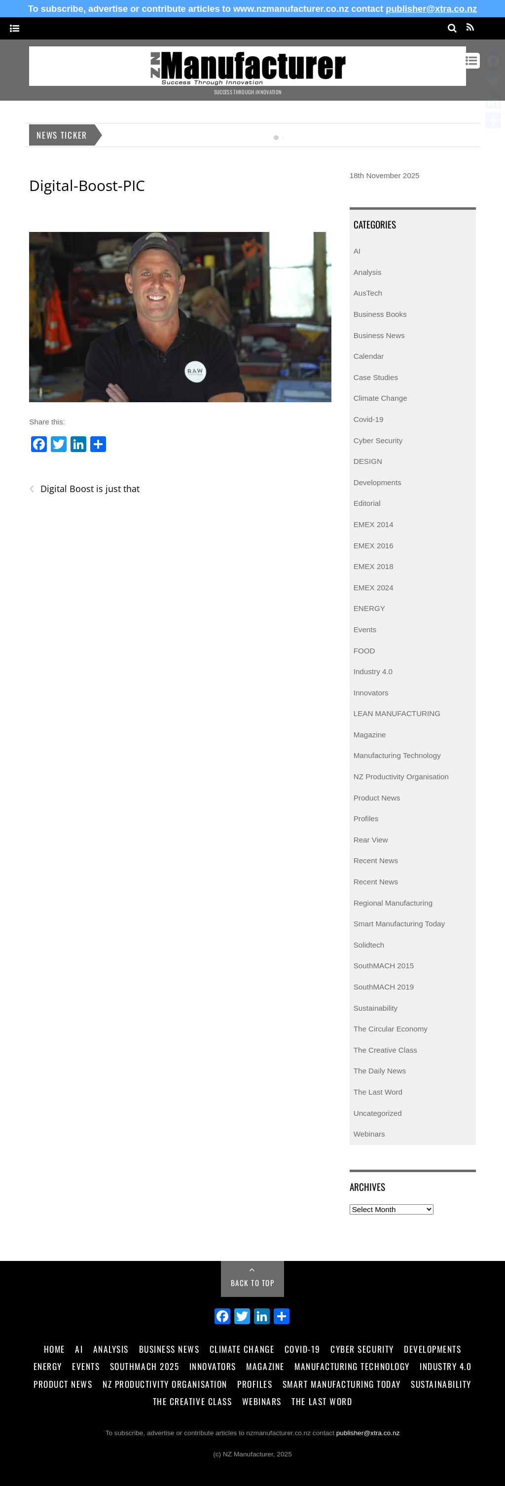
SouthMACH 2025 (144, 1366)
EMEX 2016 (374, 545)
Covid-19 (369, 419)
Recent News (376, 860)
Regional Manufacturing (393, 903)
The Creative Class (385, 1050)
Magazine (370, 734)
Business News (379, 335)
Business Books (380, 314)
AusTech (368, 293)
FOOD (364, 651)
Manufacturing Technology (397, 755)
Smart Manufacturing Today (399, 923)
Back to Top (253, 1282)
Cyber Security (378, 440)
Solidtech (369, 945)
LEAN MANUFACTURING (397, 713)
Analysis (368, 272)
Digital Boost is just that (84, 488)
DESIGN (368, 461)
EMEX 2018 (374, 566)
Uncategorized (378, 1113)
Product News (377, 798)
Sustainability (376, 1008)
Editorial (367, 503)
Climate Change (380, 398)
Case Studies (376, 377)
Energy (48, 1366)
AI (357, 251)
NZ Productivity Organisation (401, 776)
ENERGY (369, 608)
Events (365, 629)
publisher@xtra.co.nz (431, 8)
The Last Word (378, 1092)
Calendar (369, 356)
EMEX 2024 (374, 587)
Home (54, 1348)
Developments (377, 482)
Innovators (371, 692)
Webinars (369, 1134)
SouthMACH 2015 (384, 965)
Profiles (366, 818)
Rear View (371, 840)
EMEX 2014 (374, 524)
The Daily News (380, 1071)
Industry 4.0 (373, 671)
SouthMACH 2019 (384, 987)
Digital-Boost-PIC (87, 185)
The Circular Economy (391, 1029)
